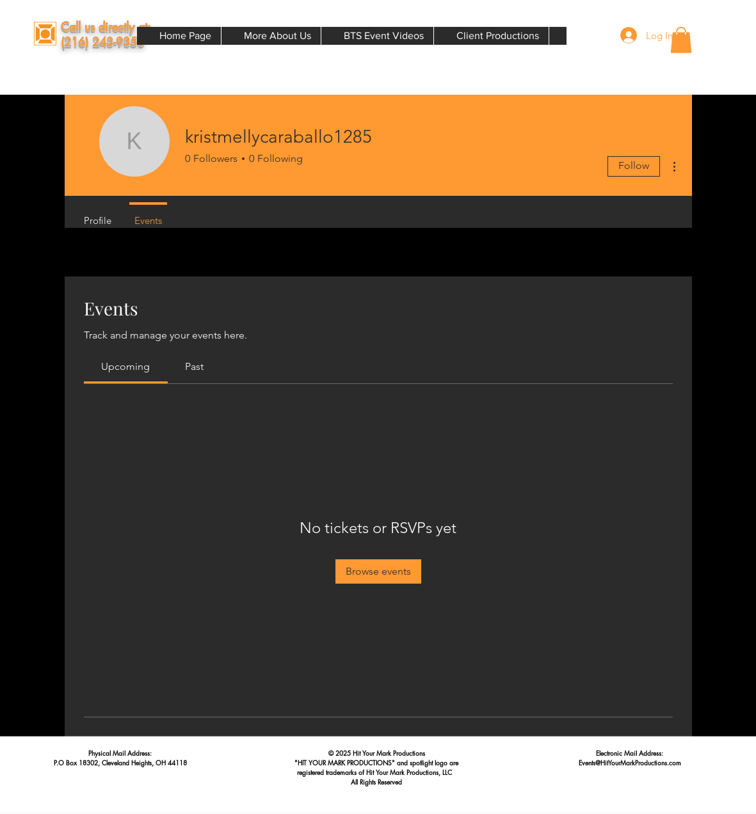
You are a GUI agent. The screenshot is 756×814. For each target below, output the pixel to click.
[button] (681, 40)
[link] (125, 366)
